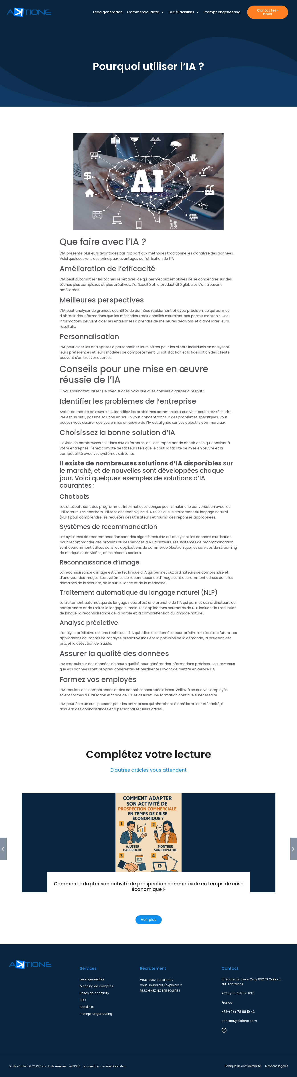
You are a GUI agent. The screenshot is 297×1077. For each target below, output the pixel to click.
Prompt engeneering (222, 7)
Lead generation (108, 7)
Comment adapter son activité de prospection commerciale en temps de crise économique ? (148, 886)
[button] (3, 849)
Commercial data (145, 7)
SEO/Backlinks (184, 7)
